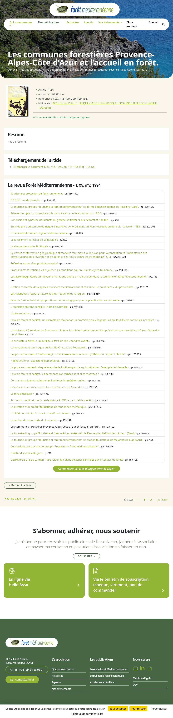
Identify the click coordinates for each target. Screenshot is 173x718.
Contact (154, 22)
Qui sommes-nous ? (21, 24)
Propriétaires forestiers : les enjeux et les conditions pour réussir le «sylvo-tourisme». (62, 270)
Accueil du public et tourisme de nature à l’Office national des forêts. (52, 400)
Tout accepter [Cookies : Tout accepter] (118, 708)
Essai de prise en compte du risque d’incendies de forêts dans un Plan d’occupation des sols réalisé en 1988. (76, 226)
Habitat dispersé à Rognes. (27, 453)
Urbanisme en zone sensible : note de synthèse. (39, 307)
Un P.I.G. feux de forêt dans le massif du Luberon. (40, 413)
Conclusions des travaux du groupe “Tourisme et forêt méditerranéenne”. (55, 446)
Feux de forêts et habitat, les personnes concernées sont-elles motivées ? (55, 374)
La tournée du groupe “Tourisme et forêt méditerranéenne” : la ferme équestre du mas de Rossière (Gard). (75, 206)
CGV (135, 684)
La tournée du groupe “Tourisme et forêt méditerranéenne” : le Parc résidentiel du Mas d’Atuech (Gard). (73, 433)
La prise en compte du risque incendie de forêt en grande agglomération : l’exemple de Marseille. (69, 367)
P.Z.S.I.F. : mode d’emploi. (26, 200)
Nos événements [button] (109, 22)
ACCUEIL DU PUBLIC (65, 103)
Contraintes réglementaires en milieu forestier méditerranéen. (48, 380)
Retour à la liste (20, 485)
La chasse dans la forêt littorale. (30, 246)
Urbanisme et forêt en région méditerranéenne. (39, 233)
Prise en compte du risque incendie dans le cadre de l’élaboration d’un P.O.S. (56, 213)
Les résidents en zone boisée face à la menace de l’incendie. (47, 387)
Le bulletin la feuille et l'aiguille (107, 675)
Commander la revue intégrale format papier (86, 468)
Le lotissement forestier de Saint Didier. (34, 239)
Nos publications (31, 69)
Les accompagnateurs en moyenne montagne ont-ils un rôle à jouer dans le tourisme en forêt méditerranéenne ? (79, 276)
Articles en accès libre (58, 69)
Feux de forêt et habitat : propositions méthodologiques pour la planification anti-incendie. (65, 300)
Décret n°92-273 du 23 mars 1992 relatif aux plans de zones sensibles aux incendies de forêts (67, 459)
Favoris (162, 499)
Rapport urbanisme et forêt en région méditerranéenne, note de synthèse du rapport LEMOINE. (68, 354)
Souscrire (86, 556)
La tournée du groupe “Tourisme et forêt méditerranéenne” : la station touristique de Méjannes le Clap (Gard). (77, 440)
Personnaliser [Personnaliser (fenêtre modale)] (159, 708)
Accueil (12, 69)
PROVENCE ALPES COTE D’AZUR (138, 103)
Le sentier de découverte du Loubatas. (34, 420)
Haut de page (13, 498)
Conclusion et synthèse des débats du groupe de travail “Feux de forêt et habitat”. (60, 220)
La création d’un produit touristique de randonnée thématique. (49, 407)
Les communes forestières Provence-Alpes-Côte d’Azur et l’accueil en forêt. (55, 426)
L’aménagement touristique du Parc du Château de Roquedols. (48, 347)
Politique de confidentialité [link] (87, 714)
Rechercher (163, 24)
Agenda (89, 22)
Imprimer (30, 498)
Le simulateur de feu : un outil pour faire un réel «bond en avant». (50, 341)
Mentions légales (142, 678)
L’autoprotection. (21, 313)
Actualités (73, 22)
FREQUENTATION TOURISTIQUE (98, 103)
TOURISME (44, 107)
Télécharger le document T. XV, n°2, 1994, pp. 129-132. (54, 167)
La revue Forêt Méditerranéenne (108, 669)
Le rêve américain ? (22, 393)
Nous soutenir (132, 24)
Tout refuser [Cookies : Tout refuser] (138, 708)
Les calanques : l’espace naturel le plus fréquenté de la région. (48, 293)
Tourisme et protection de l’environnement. (37, 193)
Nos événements (61, 689)
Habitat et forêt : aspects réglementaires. (35, 360)
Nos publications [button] (49, 22)
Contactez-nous (22, 679)
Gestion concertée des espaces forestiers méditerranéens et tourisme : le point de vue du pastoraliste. (72, 287)
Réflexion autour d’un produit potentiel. (34, 263)
